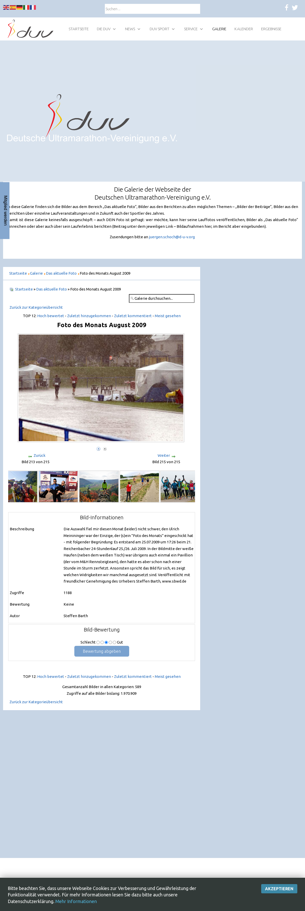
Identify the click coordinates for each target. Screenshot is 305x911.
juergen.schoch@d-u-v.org (172, 237)
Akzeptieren (279, 888)
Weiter (164, 455)
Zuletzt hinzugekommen (89, 316)
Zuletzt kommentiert (133, 316)
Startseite (24, 289)
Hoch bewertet (50, 316)
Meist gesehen (168, 316)
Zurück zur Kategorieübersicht (36, 307)
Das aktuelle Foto (51, 289)
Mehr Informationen (76, 901)
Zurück (39, 455)
